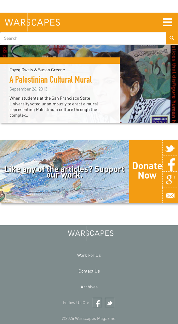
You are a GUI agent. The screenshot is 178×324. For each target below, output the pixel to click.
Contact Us (89, 271)
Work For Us (89, 255)
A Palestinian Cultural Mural (50, 80)
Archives (89, 286)
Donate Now (147, 170)
